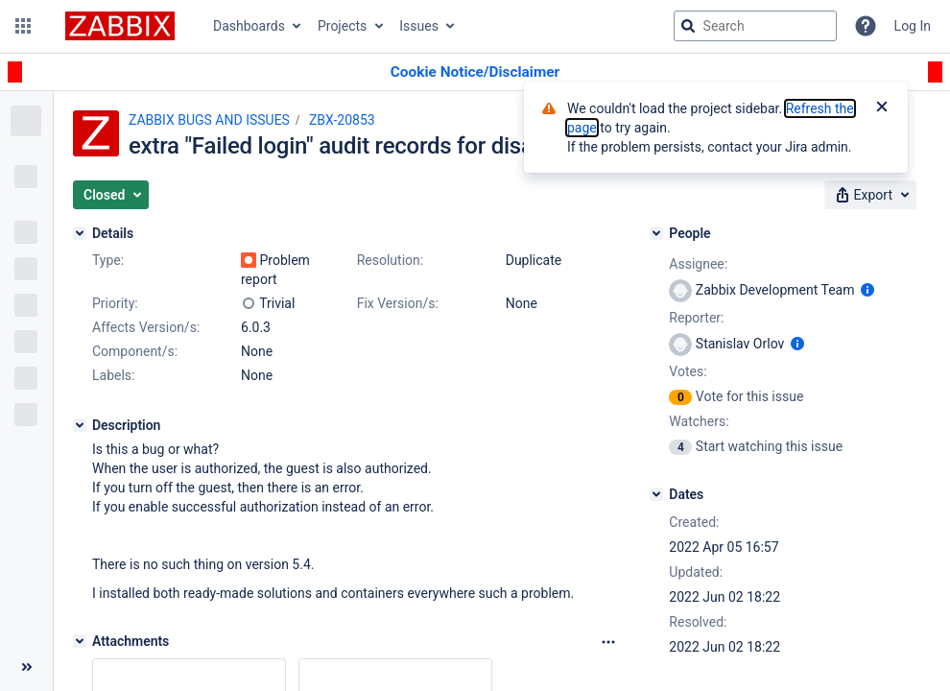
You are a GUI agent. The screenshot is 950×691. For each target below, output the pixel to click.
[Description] (79, 425)
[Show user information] (867, 290)
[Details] (79, 233)
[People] (656, 233)
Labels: (113, 375)
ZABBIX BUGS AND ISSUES (209, 120)
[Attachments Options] (608, 642)
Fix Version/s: (398, 303)
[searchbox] (755, 26)
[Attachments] (79, 641)
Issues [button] (419, 26)
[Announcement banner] (475, 72)
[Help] (865, 26)
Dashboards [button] (249, 26)
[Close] (881, 108)
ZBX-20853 (342, 120)
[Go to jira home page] (120, 26)
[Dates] (656, 494)
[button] (23, 26)
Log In (912, 26)
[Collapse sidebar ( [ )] (26, 667)
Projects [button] (342, 26)
